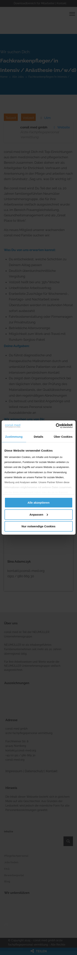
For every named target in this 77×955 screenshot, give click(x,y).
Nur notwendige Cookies (39, 526)
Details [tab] (38, 436)
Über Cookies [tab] (63, 436)
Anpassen (38, 514)
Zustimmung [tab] (14, 436)
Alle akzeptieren (38, 502)
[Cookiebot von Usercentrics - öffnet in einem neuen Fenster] (56, 425)
